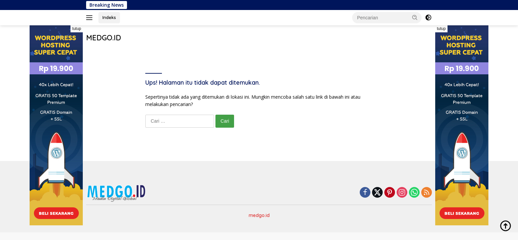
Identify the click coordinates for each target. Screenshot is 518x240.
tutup (76, 28)
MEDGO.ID (103, 37)
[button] (415, 17)
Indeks (109, 17)
